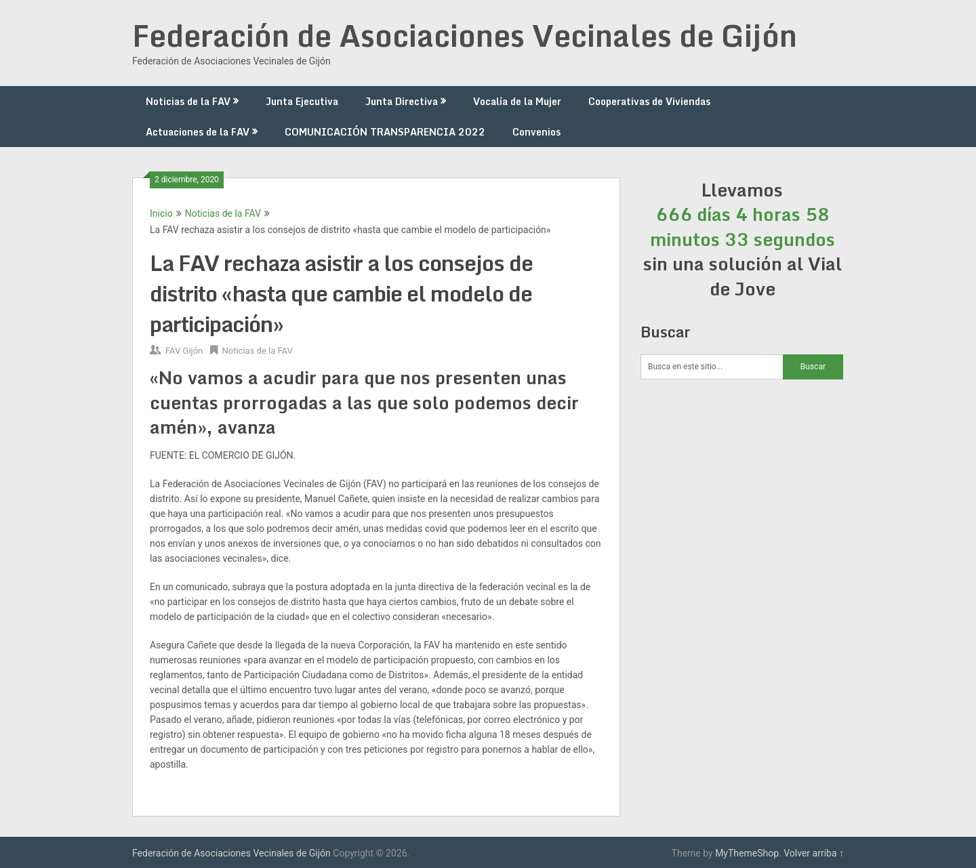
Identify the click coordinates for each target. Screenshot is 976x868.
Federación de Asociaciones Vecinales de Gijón (464, 35)
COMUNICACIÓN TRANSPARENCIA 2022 (385, 132)
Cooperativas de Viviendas (649, 101)
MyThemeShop (747, 853)
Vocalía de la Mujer (517, 101)
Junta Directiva (401, 101)
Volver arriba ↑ (814, 853)
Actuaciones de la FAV (197, 132)
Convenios (536, 132)
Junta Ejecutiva (302, 101)
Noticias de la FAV (188, 101)
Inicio (161, 213)
